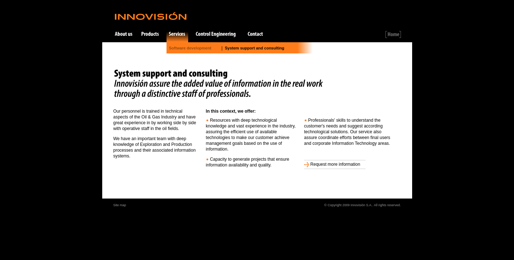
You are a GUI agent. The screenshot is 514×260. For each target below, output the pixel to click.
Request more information (332, 164)
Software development (190, 48)
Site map (119, 205)
